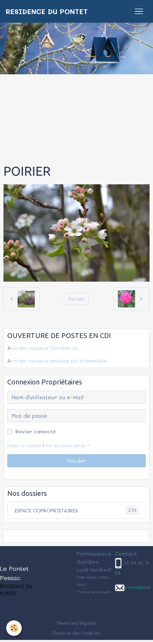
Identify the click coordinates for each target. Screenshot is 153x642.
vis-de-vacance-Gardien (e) (44, 348)
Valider (76, 460)
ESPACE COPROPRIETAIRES (76, 510)
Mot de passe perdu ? (67, 445)
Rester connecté (36, 431)
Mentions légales (76, 623)
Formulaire (137, 587)
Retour (76, 298)
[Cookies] (14, 628)
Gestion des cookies (76, 633)
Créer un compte (24, 445)
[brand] (47, 11)
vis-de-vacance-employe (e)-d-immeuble (58, 360)
